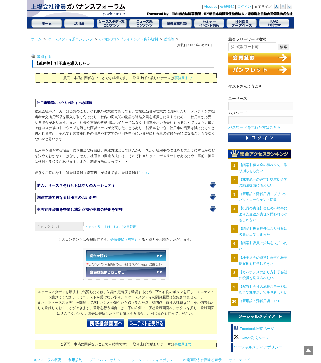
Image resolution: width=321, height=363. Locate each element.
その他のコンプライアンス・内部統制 (128, 39)
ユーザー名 (237, 98)
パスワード (237, 113)
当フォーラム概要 (47, 360)
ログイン (244, 7)
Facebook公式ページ (254, 329)
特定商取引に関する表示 (202, 360)
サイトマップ (239, 360)
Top (308, 350)
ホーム (36, 39)
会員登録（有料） (124, 239)
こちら (144, 173)
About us (210, 7)
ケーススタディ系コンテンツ (70, 39)
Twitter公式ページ (251, 338)
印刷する (44, 57)
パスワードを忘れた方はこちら (254, 128)
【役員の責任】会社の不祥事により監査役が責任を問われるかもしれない (263, 214)
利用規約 (75, 360)
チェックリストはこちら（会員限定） (112, 226)
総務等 (169, 39)
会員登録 (227, 7)
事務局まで (183, 78)
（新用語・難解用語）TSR (259, 301)
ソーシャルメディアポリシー (258, 347)
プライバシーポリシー (106, 360)
